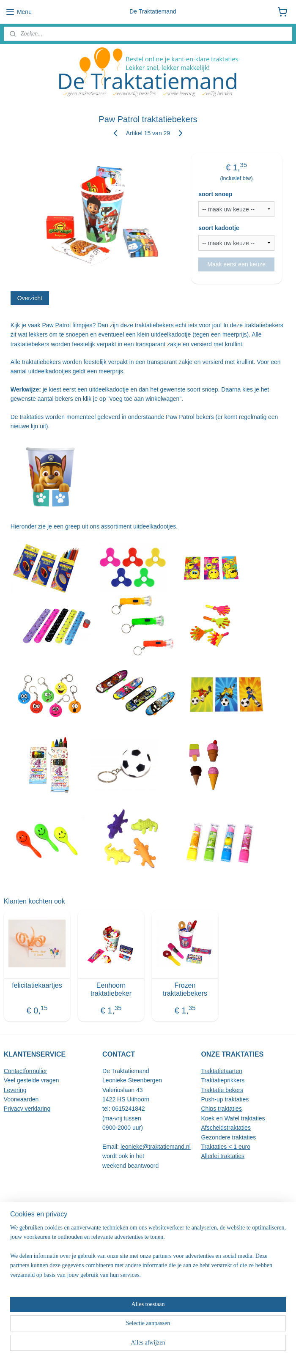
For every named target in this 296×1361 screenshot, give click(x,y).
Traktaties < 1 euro (225, 1146)
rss (141, 1345)
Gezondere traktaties (228, 1137)
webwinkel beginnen (169, 1345)
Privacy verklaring (27, 1108)
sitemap (126, 1345)
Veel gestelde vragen (31, 1080)
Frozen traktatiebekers (185, 989)
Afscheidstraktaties (226, 1127)
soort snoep (215, 194)
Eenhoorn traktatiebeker (111, 989)
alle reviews (45, 1236)
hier (168, 1246)
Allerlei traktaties (222, 1156)
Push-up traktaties (225, 1099)
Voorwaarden (21, 1099)
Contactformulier (25, 1071)
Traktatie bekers (222, 1090)
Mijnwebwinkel (234, 1345)
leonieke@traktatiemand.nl (156, 1146)
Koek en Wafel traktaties (233, 1118)
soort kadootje (218, 228)
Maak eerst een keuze (236, 264)
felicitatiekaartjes (37, 985)
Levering (15, 1090)
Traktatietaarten (221, 1071)
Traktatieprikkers (222, 1080)
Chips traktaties (221, 1108)
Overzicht (29, 298)
